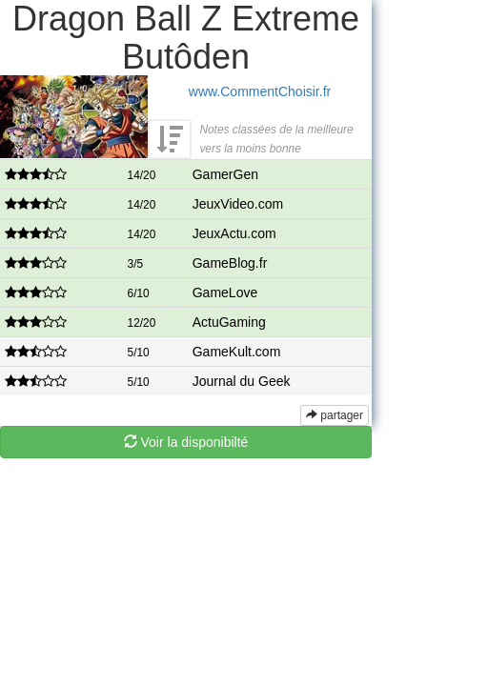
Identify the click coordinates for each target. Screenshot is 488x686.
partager (334, 415)
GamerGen (225, 174)
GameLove (225, 292)
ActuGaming (229, 322)
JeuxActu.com (234, 233)
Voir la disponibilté (186, 442)
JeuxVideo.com (238, 204)
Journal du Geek (242, 381)
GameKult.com (237, 351)
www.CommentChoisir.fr (260, 91)
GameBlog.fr (230, 263)
